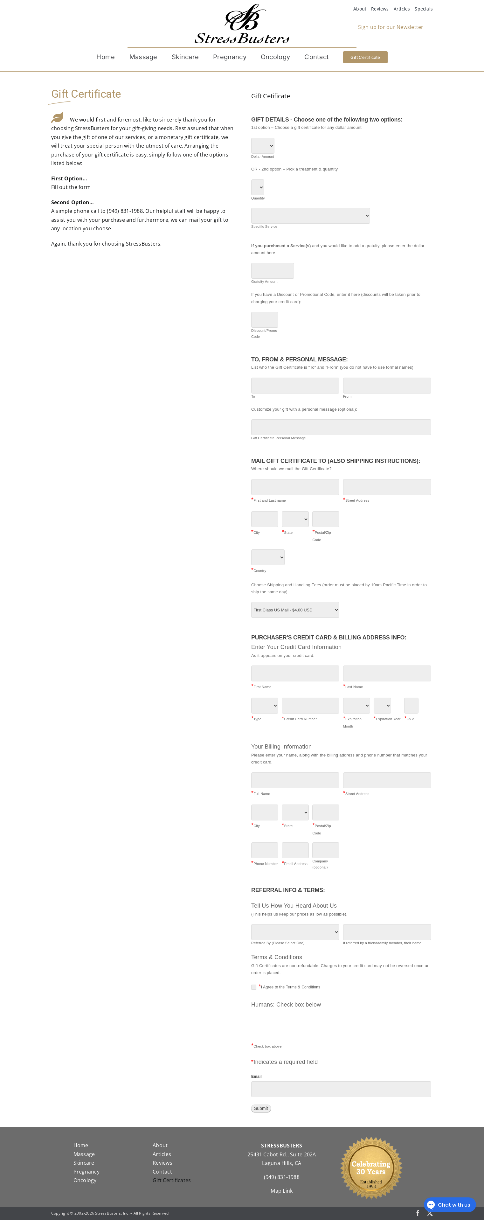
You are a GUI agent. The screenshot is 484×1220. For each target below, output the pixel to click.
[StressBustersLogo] (242, 6)
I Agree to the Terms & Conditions (285, 987)
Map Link (282, 1191)
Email (256, 1077)
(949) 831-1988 (282, 1177)
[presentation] (299, 1028)
